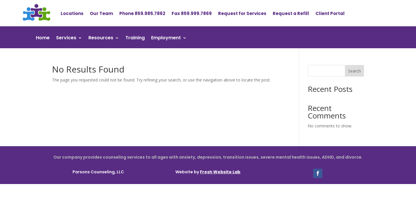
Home (43, 38)
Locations (72, 13)
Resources (100, 38)
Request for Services (242, 13)
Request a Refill (291, 13)
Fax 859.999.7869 (192, 13)
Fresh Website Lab (220, 172)
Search (354, 71)
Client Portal (330, 13)
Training (135, 38)
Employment (166, 38)
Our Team (101, 13)
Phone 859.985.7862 (142, 13)
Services (66, 38)
